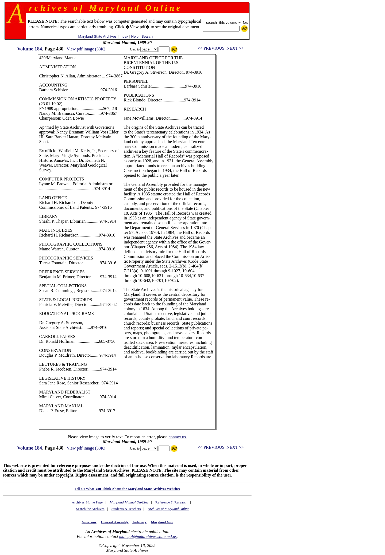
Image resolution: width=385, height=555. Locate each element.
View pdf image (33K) (86, 49)
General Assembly (114, 522)
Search (147, 36)
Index (124, 36)
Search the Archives (90, 509)
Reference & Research (171, 502)
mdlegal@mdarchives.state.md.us (148, 536)
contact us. (178, 437)
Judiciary (139, 522)
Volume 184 (29, 49)
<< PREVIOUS (211, 48)
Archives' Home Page (87, 502)
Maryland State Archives (97, 36)
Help (134, 36)
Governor (89, 522)
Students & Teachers (126, 509)
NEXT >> (235, 48)
